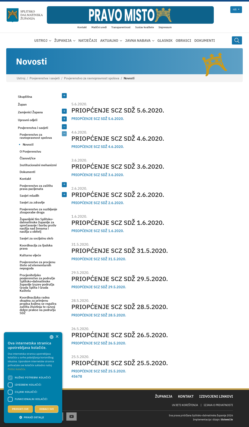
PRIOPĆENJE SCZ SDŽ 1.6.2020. (117, 223)
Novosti (28, 144)
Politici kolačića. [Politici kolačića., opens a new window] (17, 369)
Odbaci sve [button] (46, 409)
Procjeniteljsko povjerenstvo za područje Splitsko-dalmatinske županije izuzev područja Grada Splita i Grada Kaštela (37, 283)
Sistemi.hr (227, 419)
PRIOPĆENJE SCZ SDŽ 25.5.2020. (119, 363)
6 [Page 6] (77, 376)
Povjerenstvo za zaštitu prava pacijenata (36, 187)
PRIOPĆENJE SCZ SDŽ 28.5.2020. (119, 307)
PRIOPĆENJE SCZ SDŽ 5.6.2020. (117, 110)
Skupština (25, 97)
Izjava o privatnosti (218, 405)
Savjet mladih (29, 195)
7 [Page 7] (79, 376)
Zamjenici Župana (30, 112)
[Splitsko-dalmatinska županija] (25, 15)
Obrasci (183, 40)
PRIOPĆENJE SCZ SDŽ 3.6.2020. (117, 166)
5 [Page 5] (75, 376)
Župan (22, 104)
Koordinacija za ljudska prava (36, 246)
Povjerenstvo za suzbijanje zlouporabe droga (38, 210)
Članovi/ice (28, 158)
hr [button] (235, 9)
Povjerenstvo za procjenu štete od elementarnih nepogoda (37, 265)
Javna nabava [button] (138, 40)
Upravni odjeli (27, 120)
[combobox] (51, 337)
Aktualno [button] (109, 40)
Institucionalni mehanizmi (38, 165)
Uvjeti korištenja (185, 405)
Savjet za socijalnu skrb (36, 238)
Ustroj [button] (40, 40)
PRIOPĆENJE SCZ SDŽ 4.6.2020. (117, 138)
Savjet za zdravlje (32, 202)
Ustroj (21, 78)
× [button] (56, 336)
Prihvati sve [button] (20, 409)
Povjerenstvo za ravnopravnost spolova (91, 78)
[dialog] (33, 377)
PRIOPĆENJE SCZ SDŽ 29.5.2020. (119, 279)
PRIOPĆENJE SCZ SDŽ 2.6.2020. (117, 195)
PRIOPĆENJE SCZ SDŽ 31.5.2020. (119, 251)
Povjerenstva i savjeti (45, 78)
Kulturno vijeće (30, 255)
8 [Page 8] (81, 376)
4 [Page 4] (72, 376)
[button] (33, 417)
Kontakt (25, 179)
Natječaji (87, 40)
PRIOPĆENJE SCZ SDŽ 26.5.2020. (119, 335)
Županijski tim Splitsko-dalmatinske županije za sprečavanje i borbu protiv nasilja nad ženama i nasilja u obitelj (38, 225)
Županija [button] (63, 40)
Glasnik (165, 40)
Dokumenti (204, 40)
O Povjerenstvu (30, 151)
